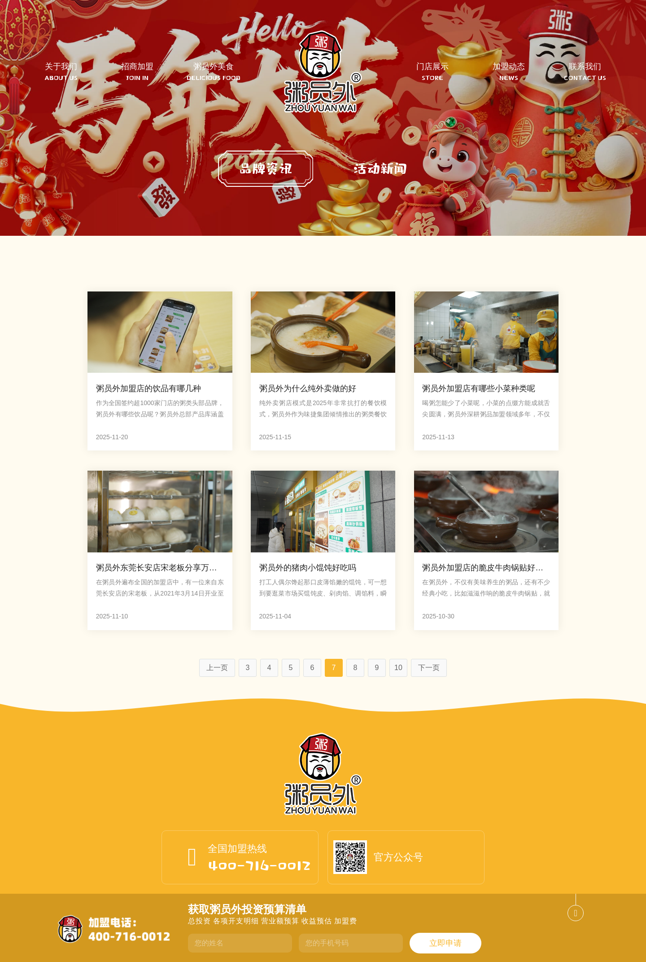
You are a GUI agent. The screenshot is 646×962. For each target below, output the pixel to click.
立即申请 (445, 943)
